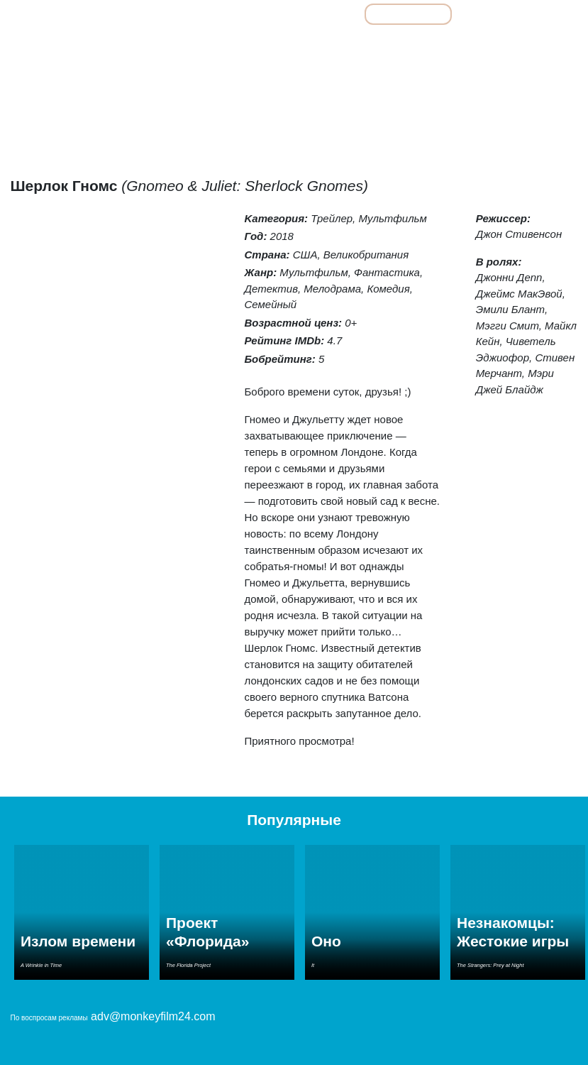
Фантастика (544, 45)
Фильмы (320, 14)
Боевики (139, 45)
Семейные (433, 45)
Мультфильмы (408, 14)
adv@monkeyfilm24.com (153, 1016)
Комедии (305, 45)
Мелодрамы (367, 45)
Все (255, 14)
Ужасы (488, 45)
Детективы (197, 45)
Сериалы (498, 14)
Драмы (252, 45)
